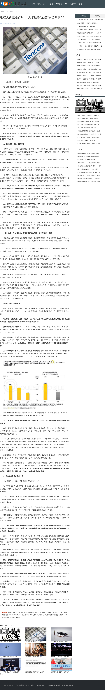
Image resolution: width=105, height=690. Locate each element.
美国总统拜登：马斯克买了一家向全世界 (89, 36)
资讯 (12, 11)
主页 (8, 11)
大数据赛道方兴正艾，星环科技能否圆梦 (89, 75)
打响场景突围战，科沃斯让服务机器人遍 (89, 181)
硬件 (66, 4)
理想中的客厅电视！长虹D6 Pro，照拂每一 (89, 33)
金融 (44, 4)
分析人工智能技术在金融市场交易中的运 (89, 172)
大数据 (51, 4)
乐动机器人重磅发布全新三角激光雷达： (89, 156)
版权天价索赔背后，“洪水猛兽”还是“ (88, 118)
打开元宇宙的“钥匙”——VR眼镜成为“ (88, 169)
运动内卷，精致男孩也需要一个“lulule (88, 128)
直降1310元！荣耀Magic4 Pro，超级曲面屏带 (90, 20)
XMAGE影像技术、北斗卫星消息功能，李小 (90, 134)
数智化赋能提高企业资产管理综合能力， (89, 66)
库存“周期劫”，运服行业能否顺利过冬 (88, 23)
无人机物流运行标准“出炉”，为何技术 (88, 124)
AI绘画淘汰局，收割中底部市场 (86, 159)
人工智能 (59, 4)
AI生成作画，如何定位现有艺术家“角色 (89, 175)
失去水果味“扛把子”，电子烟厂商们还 (88, 121)
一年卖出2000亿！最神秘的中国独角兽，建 (89, 46)
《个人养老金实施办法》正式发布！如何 (89, 143)
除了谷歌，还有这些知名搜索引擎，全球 (89, 85)
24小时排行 (83, 16)
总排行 (97, 16)
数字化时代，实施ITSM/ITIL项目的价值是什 (90, 89)
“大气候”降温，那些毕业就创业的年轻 (88, 137)
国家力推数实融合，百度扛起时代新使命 (89, 82)
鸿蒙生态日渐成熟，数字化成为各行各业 (89, 59)
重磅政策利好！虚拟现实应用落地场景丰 (89, 153)
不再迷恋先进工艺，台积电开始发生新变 (89, 42)
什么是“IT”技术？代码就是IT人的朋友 (88, 62)
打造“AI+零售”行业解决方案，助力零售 (89, 178)
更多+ (81, 4)
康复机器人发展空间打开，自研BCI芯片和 (89, 166)
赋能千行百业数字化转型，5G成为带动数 (89, 69)
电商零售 (73, 4)
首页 (33, 4)
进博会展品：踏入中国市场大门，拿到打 (89, 49)
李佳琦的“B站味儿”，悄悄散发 (86, 26)
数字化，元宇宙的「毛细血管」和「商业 (89, 79)
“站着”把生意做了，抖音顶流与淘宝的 (88, 39)
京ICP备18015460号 (9, 685)
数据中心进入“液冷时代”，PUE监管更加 (89, 72)
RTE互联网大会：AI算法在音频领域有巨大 (89, 163)
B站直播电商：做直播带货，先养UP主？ (89, 29)
